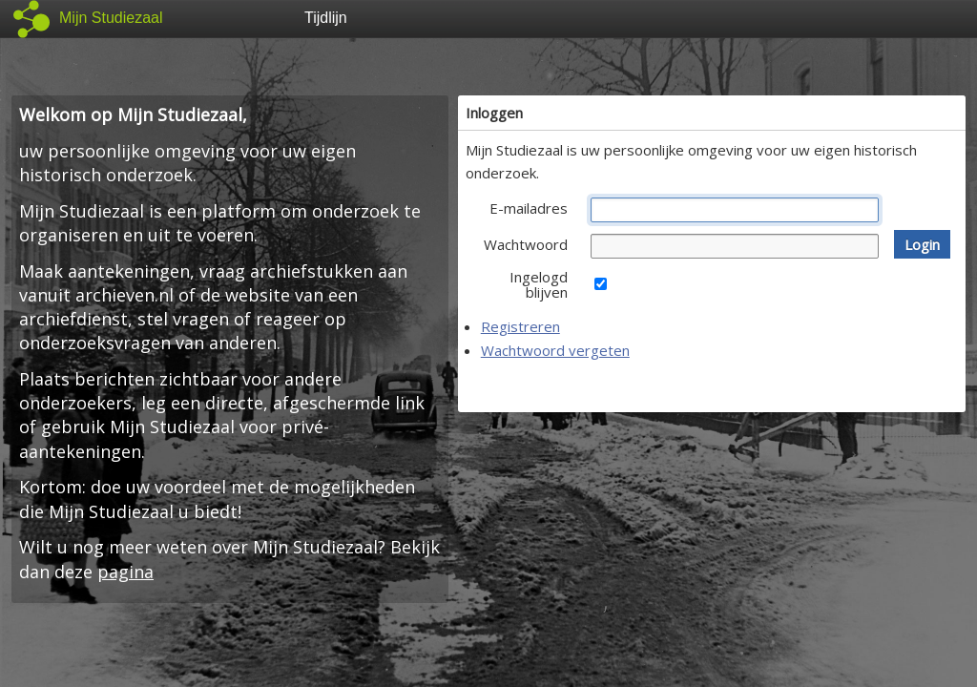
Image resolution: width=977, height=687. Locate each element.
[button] (922, 244)
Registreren (520, 326)
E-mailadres (528, 208)
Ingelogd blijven (538, 284)
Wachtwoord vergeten (555, 350)
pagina (125, 571)
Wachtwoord (526, 244)
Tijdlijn (325, 18)
